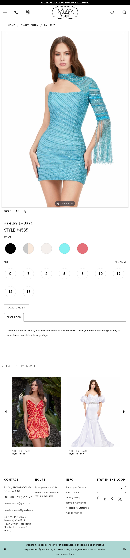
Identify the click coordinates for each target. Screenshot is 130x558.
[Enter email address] (111, 489)
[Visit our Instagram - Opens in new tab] (105, 499)
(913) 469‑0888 (12, 490)
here (71, 554)
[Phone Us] (16, 12)
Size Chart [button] (120, 262)
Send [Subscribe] (123, 489)
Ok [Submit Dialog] (124, 549)
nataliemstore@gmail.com (17, 503)
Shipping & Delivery (76, 487)
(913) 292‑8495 (25, 497)
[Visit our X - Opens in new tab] (120, 499)
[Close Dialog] (5, 549)
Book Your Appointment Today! (65, 2)
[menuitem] (16, 12)
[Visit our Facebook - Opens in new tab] (98, 498)
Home (11, 25)
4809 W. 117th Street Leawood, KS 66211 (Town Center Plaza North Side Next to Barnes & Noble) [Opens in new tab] (17, 524)
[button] (112, 12)
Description (14, 317)
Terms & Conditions (76, 502)
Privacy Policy (73, 497)
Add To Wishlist (74, 512)
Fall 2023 (49, 25)
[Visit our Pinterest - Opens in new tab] (112, 499)
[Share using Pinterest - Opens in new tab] (17, 212)
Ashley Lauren (29, 25)
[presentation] (36, 412)
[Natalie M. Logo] (65, 12)
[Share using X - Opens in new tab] (25, 212)
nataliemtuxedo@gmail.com (18, 510)
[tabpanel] (65, 119)
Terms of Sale (73, 492)
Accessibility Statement (77, 507)
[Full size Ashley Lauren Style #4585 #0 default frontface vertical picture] (65, 119)
